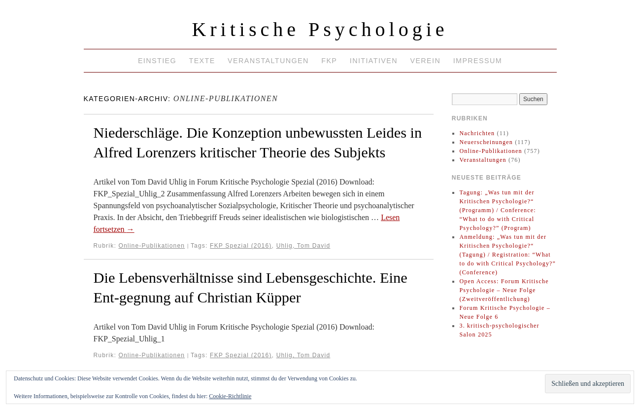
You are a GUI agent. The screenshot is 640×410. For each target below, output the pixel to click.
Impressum (477, 61)
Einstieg (157, 61)
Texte (202, 61)
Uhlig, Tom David (303, 245)
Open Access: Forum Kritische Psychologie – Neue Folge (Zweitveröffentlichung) (503, 290)
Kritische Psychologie (320, 29)
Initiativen (374, 61)
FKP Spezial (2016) (240, 245)
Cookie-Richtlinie (230, 396)
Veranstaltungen (268, 61)
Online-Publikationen (151, 245)
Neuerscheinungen (486, 142)
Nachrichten (477, 133)
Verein (425, 61)
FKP (329, 61)
